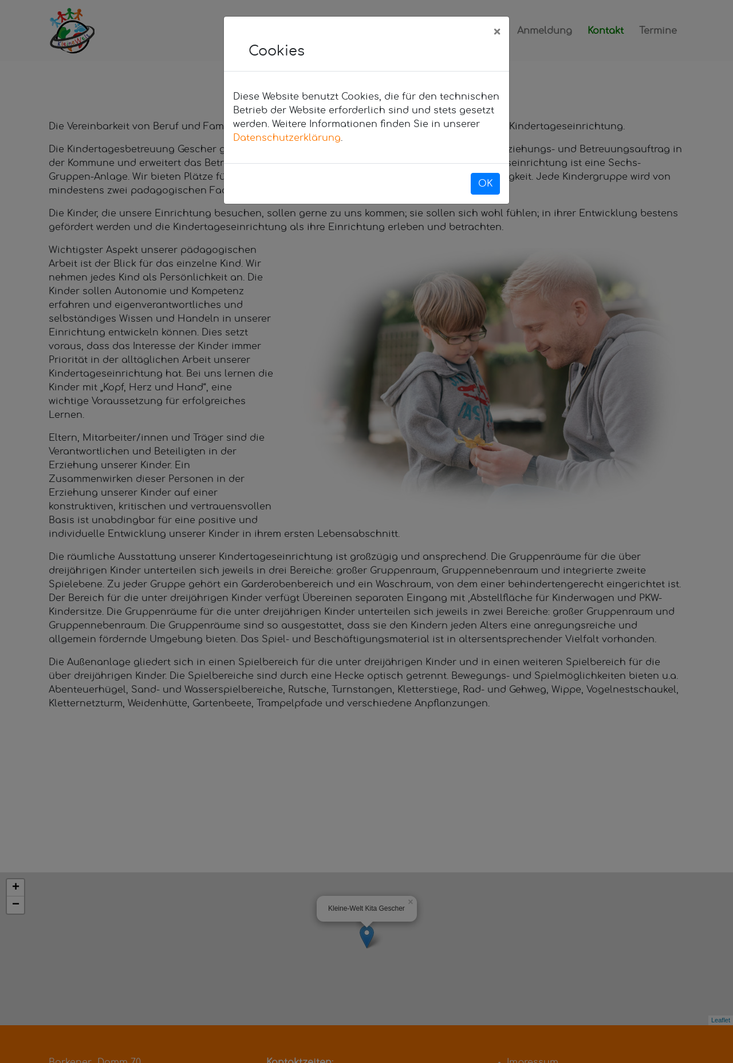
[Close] (496, 33)
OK (485, 183)
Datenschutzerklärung (287, 138)
